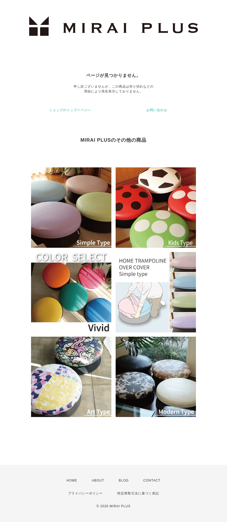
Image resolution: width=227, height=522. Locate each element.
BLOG (124, 480)
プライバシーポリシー (85, 493)
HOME (72, 480)
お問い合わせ (156, 110)
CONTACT (151, 480)
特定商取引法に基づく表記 (138, 493)
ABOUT (98, 480)
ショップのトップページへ (70, 110)
